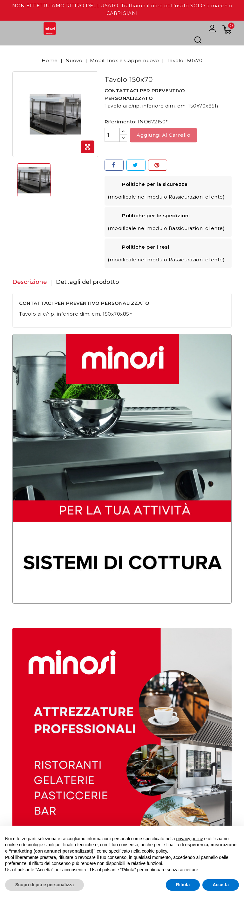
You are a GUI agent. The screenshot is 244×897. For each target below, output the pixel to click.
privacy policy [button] (189, 838)
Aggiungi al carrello (163, 135)
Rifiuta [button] (183, 884)
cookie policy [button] (154, 851)
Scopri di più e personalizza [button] (44, 884)
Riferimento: (120, 122)
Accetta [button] (221, 884)
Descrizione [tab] (30, 281)
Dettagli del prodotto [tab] (90, 281)
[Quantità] (112, 135)
